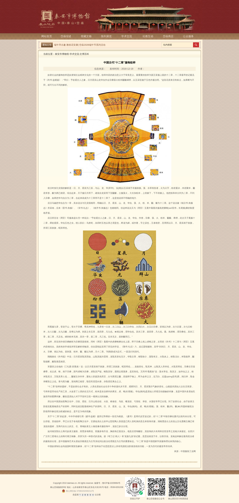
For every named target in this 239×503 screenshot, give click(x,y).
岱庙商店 (168, 36)
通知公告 (47, 45)
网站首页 (46, 36)
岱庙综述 (67, 36)
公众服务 (188, 36)
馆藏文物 (87, 36)
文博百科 (84, 54)
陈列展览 (107, 36)
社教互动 (148, 36)
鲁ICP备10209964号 (111, 483)
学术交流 (127, 36)
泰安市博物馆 (62, 54)
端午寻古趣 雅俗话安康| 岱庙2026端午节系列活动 (79, 45)
